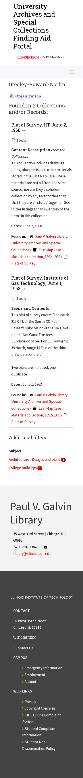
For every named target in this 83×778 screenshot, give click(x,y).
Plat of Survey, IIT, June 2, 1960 (39, 127)
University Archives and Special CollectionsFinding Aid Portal (34, 26)
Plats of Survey (23, 263)
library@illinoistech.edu (32, 553)
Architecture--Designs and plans (35, 459)
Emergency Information (43, 667)
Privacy (30, 701)
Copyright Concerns (40, 708)
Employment (35, 674)
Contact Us (24, 648)
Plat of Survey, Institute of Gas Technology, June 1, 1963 (39, 283)
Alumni (30, 681)
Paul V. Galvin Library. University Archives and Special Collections (39, 243)
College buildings (23, 467)
